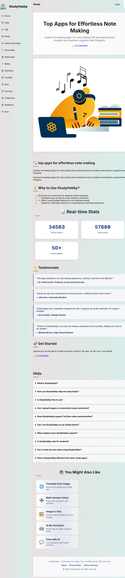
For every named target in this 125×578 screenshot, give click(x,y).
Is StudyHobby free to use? (50, 400)
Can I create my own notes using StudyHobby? (59, 449)
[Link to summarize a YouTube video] (57, 486)
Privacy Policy (75, 565)
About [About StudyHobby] (64, 565)
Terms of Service (91, 565)
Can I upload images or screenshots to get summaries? (63, 408)
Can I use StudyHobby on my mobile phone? (58, 425)
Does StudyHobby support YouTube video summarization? (65, 416)
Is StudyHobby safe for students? (53, 441)
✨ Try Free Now (79, 45)
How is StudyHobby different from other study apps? (62, 458)
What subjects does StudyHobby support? (57, 433)
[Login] (117, 4)
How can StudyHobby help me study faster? (58, 391)
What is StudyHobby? (47, 383)
